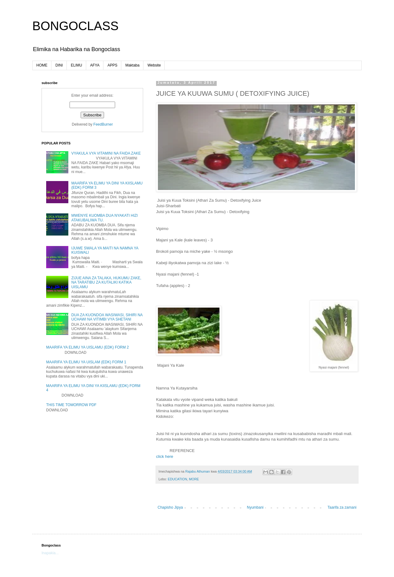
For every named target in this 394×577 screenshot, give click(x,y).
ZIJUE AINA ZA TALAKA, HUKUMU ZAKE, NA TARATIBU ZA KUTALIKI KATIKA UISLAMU (106, 282)
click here (164, 456)
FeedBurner (103, 124)
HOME (41, 65)
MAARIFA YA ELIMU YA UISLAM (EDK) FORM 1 (86, 362)
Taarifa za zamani (342, 507)
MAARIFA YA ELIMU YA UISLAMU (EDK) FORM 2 (87, 347)
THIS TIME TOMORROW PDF (71, 405)
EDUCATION (177, 479)
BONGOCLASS (75, 26)
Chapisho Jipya (170, 507)
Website (154, 65)
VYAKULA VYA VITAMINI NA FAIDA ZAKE (106, 153)
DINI (59, 65)
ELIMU (76, 65)
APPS (112, 65)
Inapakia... (50, 553)
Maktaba (132, 65)
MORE (194, 479)
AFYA (94, 65)
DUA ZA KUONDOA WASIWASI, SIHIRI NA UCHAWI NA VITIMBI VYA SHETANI (107, 317)
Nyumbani (255, 507)
